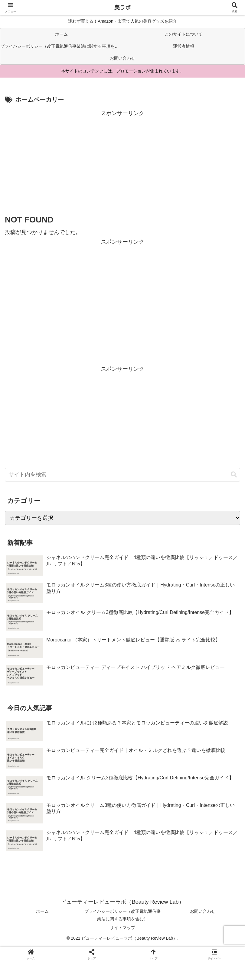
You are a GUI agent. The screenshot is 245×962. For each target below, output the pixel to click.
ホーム (42, 911)
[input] (122, 474)
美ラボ (122, 8)
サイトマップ (122, 927)
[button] (233, 474)
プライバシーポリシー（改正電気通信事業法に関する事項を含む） (122, 915)
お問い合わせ (202, 911)
